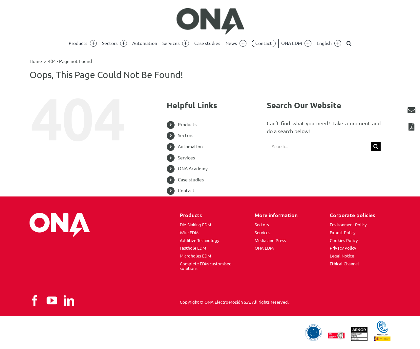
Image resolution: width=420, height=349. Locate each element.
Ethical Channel (344, 263)
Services (186, 157)
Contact (186, 190)
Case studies (191, 179)
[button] (348, 43)
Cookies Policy (344, 240)
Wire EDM (189, 232)
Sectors (185, 135)
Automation (190, 146)
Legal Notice (342, 256)
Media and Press (270, 240)
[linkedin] (69, 300)
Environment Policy (348, 224)
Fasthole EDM (193, 248)
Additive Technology (199, 240)
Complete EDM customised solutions (206, 266)
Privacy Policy (343, 248)
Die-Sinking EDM (195, 224)
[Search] (376, 146)
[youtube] (52, 300)
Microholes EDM (195, 256)
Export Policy (342, 232)
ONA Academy (193, 168)
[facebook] (35, 300)
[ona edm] (210, 21)
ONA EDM (264, 248)
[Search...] (319, 146)
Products (187, 124)
